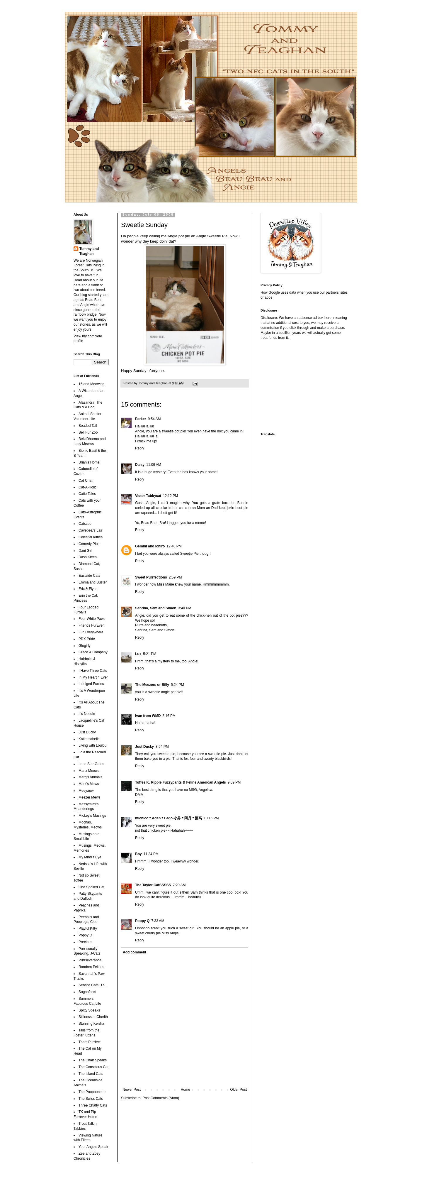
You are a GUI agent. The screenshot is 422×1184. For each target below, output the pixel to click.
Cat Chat (85, 480)
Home (185, 1089)
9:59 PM (234, 782)
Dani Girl (85, 551)
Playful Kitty (88, 928)
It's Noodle (87, 714)
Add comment (134, 952)
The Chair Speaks (93, 1060)
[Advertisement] (297, 385)
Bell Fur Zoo (88, 432)
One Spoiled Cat (91, 887)
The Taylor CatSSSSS (153, 885)
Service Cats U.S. (92, 985)
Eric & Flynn (88, 589)
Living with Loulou (92, 745)
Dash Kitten (88, 557)
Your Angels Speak (93, 1147)
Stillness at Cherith (93, 1017)
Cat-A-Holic (87, 487)
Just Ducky (144, 747)
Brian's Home (89, 462)
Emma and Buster (93, 582)
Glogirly (85, 646)
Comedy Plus (89, 544)
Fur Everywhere (91, 632)
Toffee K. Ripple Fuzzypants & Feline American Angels (180, 782)
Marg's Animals (90, 777)
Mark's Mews (89, 784)
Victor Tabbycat (148, 496)
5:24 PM (177, 685)
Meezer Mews (90, 797)
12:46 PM (173, 546)
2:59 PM (175, 577)
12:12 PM (170, 496)
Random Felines (91, 967)
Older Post (238, 1089)
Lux (138, 654)
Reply (139, 448)
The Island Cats (91, 1074)
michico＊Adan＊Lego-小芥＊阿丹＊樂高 (168, 818)
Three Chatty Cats (93, 1105)
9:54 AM (154, 419)
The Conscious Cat (93, 1067)
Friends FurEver (91, 625)
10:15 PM (211, 818)
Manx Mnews (89, 771)
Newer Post (131, 1089)
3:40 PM (184, 608)
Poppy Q (142, 921)
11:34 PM (151, 854)
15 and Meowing (91, 384)
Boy (138, 854)
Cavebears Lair (90, 530)
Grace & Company (93, 652)
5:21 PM (149, 654)
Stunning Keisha (91, 1023)
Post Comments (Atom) (160, 1098)
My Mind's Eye (90, 857)
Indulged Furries (91, 684)
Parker (140, 419)
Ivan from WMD (148, 716)
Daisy (139, 465)
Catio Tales (87, 494)
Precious (85, 942)
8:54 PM (162, 747)
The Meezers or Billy (152, 685)
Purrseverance (90, 960)
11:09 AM (153, 465)
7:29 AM (179, 885)
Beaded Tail (88, 426)
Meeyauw (86, 791)
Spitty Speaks (89, 1010)
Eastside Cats (89, 576)
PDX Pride (87, 639)
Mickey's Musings (92, 815)
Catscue (85, 524)
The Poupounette (92, 1092)
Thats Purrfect (90, 1042)
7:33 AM (157, 921)
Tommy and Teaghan (89, 251)
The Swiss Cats (91, 1099)
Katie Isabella (89, 739)
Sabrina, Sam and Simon (155, 608)
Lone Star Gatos (91, 764)
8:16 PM (169, 716)
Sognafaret (87, 992)
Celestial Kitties (91, 537)
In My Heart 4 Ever (93, 677)
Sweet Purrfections (151, 577)
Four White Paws (92, 619)
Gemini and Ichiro (150, 546)
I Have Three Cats (93, 671)
